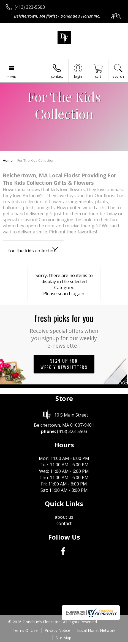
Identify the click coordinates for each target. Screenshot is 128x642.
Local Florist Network (96, 630)
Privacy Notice (57, 630)
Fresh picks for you (64, 330)
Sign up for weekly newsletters (64, 364)
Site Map (63, 637)
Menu (11, 76)
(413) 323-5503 (30, 7)
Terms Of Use (25, 630)
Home (8, 160)
